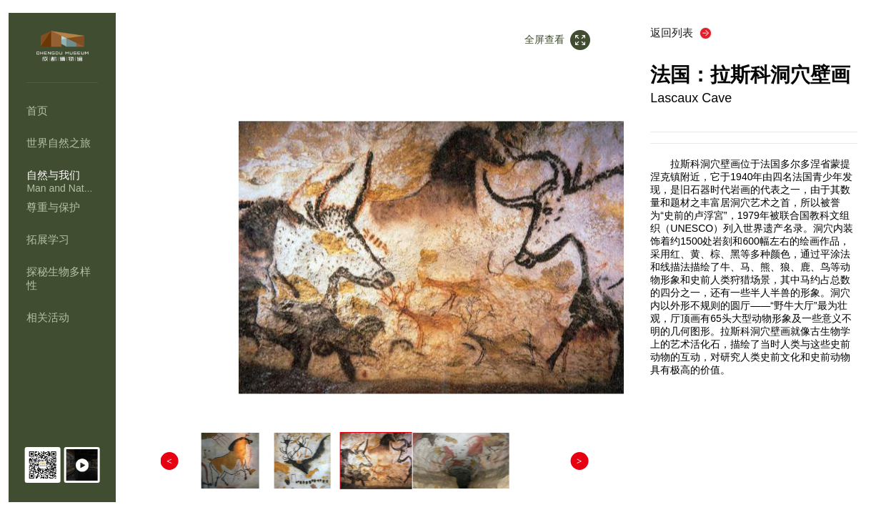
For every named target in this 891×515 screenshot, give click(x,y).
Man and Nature (62, 188)
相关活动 (47, 317)
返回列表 (674, 32)
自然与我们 (53, 175)
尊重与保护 (53, 207)
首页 (37, 110)
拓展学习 (47, 239)
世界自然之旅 (58, 143)
